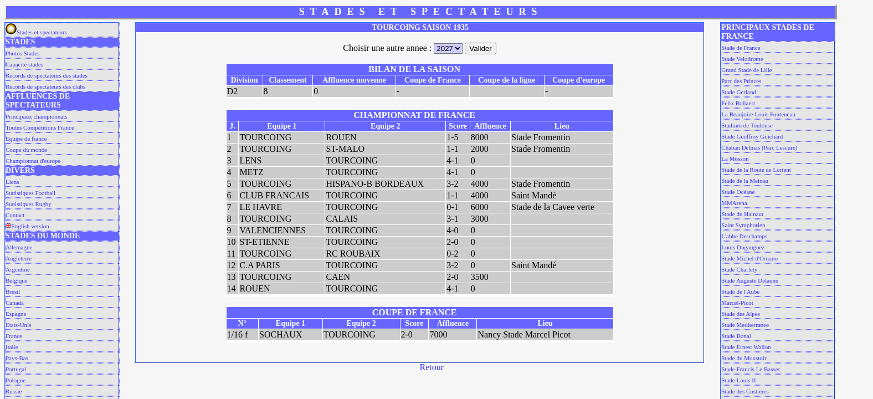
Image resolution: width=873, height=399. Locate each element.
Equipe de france (26, 138)
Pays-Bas (17, 358)
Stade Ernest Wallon (746, 347)
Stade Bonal (736, 335)
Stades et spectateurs (36, 32)
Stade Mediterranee (745, 324)
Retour (432, 367)
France (14, 335)
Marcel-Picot (737, 302)
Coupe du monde (26, 149)
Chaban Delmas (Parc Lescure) (759, 147)
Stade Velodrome (742, 58)
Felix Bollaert (738, 103)
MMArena (734, 203)
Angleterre (19, 258)
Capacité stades (24, 64)
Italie (12, 347)
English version (27, 226)
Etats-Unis (18, 324)
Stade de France (740, 47)
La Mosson (734, 158)
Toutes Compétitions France (40, 127)
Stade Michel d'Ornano (749, 258)
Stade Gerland (738, 92)
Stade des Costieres (745, 391)
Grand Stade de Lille (746, 69)
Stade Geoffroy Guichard (752, 136)
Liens (12, 181)
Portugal (16, 369)
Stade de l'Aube (740, 291)
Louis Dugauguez (742, 247)
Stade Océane (737, 191)
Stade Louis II (738, 380)
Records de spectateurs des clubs (45, 86)
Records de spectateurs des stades (47, 75)
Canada (15, 302)
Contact (15, 215)
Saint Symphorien (743, 225)
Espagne (16, 313)
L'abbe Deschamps (744, 236)
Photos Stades (22, 53)
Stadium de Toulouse (747, 125)
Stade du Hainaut (742, 214)
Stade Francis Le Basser (750, 369)
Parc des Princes (741, 81)
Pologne (15, 380)
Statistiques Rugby (29, 204)
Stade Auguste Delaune (749, 280)
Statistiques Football (30, 193)
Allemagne (19, 247)
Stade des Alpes (740, 313)
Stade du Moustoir (743, 358)
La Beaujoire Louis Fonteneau (758, 114)
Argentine (18, 269)
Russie (14, 391)
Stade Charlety (739, 269)
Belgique (17, 280)
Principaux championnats (37, 116)
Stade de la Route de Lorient (756, 169)
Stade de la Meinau (744, 180)
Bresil (13, 291)
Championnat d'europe (33, 160)
